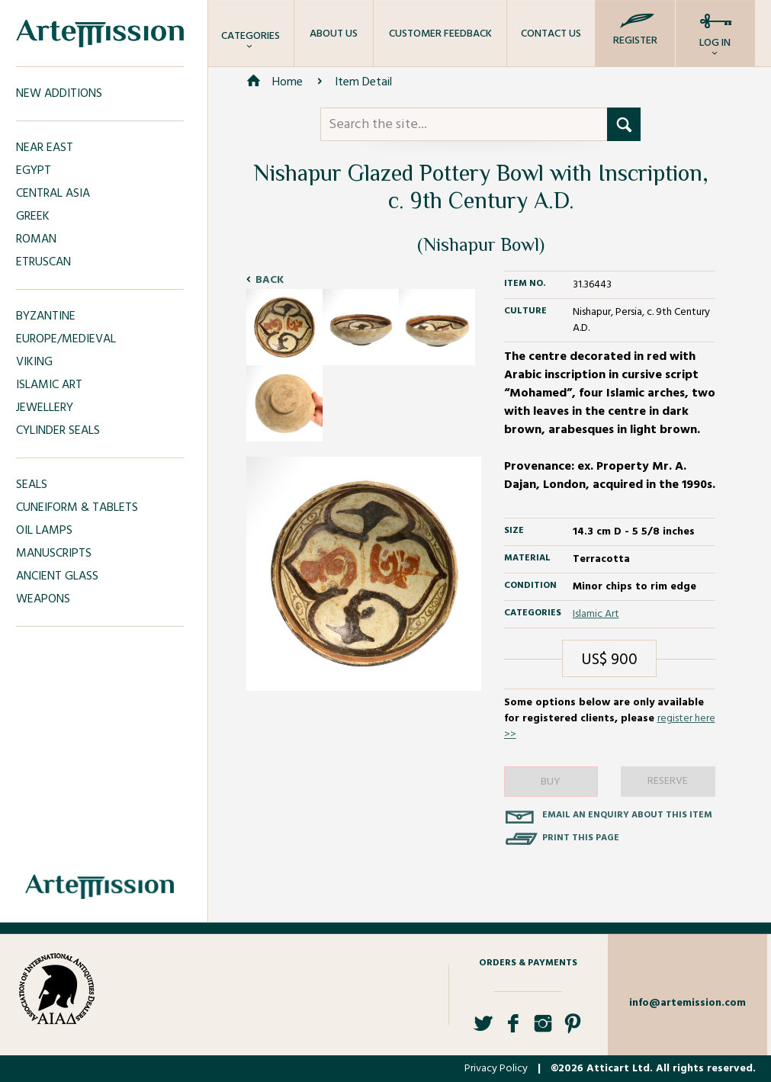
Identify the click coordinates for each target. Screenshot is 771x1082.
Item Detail (363, 82)
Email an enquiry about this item (627, 815)
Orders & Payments (528, 963)
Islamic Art (596, 614)
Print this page (580, 838)
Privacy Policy (496, 1068)
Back (269, 280)
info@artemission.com (687, 1003)
